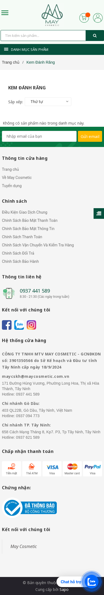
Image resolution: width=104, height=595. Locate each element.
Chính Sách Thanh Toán (22, 237)
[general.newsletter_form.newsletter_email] (39, 136)
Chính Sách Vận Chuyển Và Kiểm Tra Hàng (38, 245)
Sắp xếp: (15, 101)
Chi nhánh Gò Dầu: (21, 403)
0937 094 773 (28, 416)
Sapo (64, 589)
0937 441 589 (35, 290)
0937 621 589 (28, 437)
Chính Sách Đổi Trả (18, 253)
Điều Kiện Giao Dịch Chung (24, 212)
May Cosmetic (23, 546)
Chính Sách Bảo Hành (20, 261)
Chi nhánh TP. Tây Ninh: (26, 425)
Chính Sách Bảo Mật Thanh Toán (29, 220)
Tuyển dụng (12, 186)
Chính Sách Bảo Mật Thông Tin (28, 228)
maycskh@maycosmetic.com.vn (35, 376)
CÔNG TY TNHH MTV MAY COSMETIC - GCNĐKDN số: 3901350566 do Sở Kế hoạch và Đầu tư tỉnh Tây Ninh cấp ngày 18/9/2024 (51, 360)
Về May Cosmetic (17, 177)
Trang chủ (10, 169)
